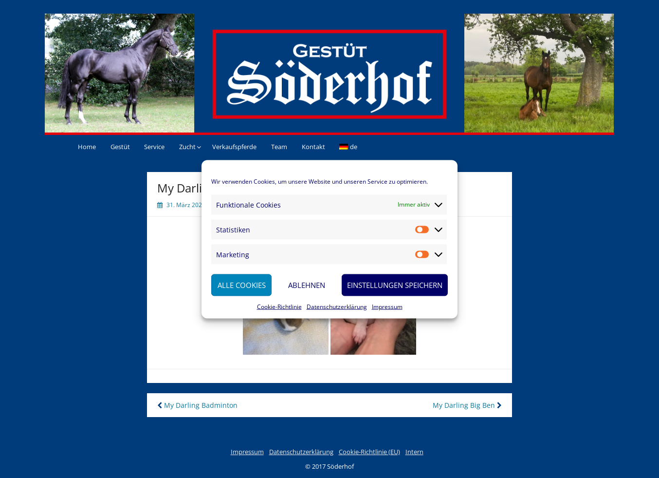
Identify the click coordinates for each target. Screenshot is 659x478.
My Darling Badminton (197, 405)
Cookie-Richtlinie (279, 306)
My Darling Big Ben (467, 405)
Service (154, 146)
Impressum (387, 306)
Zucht (187, 146)
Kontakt (313, 146)
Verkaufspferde (234, 146)
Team (279, 146)
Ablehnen (306, 285)
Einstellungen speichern (394, 285)
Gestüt (120, 146)
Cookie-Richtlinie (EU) (369, 451)
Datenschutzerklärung (337, 306)
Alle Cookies (242, 285)
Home (87, 146)
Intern (414, 451)
